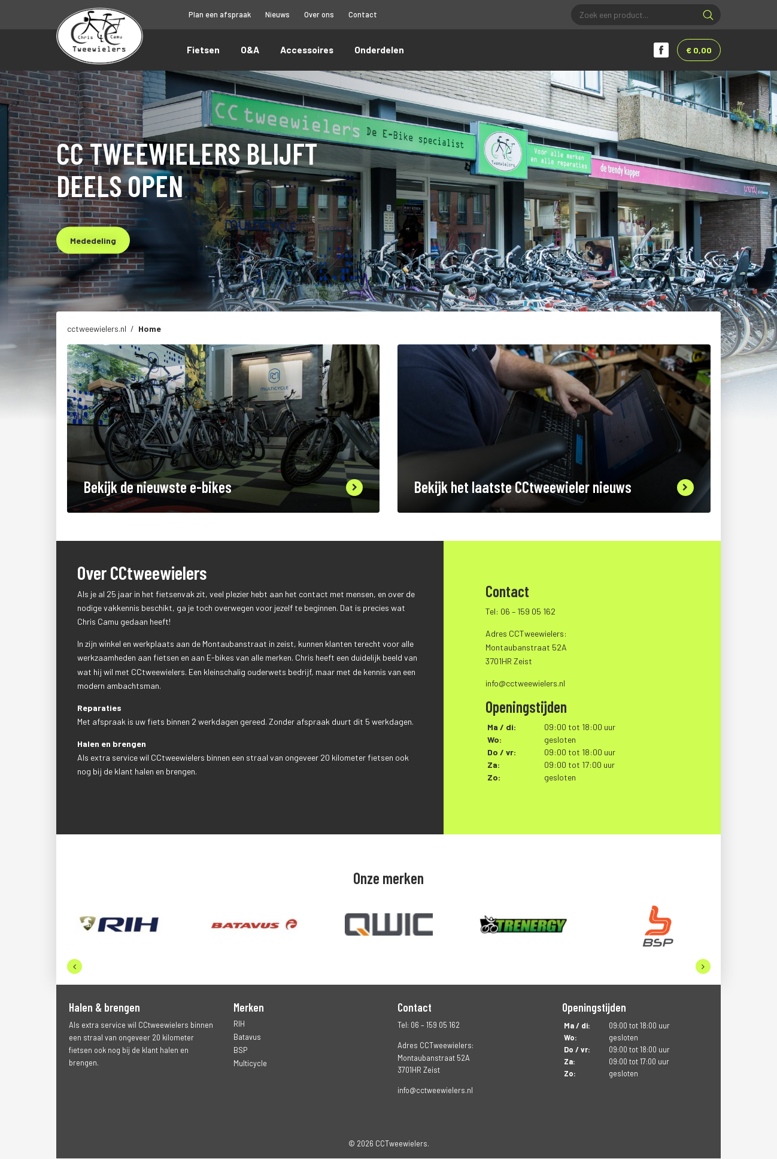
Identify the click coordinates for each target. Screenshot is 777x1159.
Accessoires (306, 50)
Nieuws (277, 14)
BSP (240, 1051)
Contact (362, 14)
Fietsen (203, 50)
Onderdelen (379, 50)
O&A (250, 50)
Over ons (319, 14)
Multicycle (250, 1064)
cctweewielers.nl (96, 330)
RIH (239, 1025)
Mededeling (93, 241)
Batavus (247, 1038)
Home (149, 330)
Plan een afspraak (220, 14)
